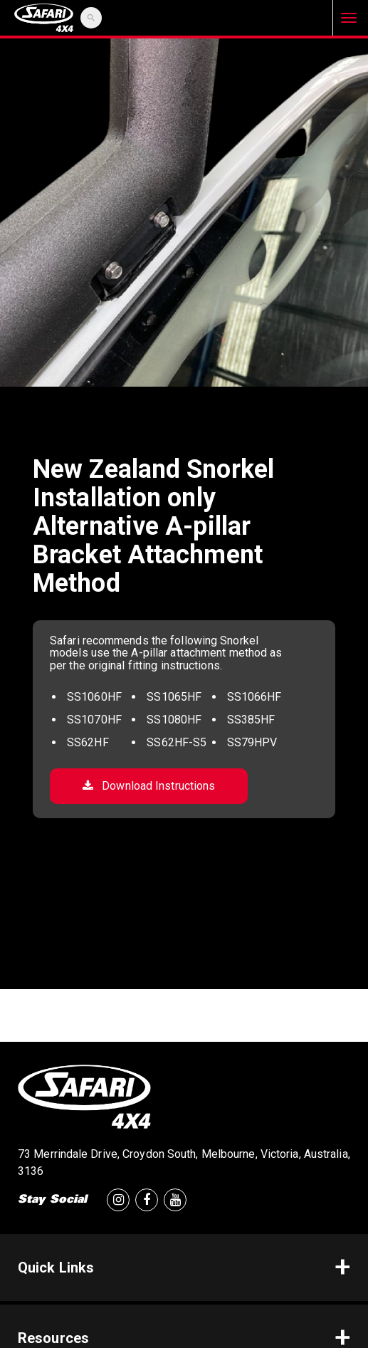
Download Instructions (149, 786)
